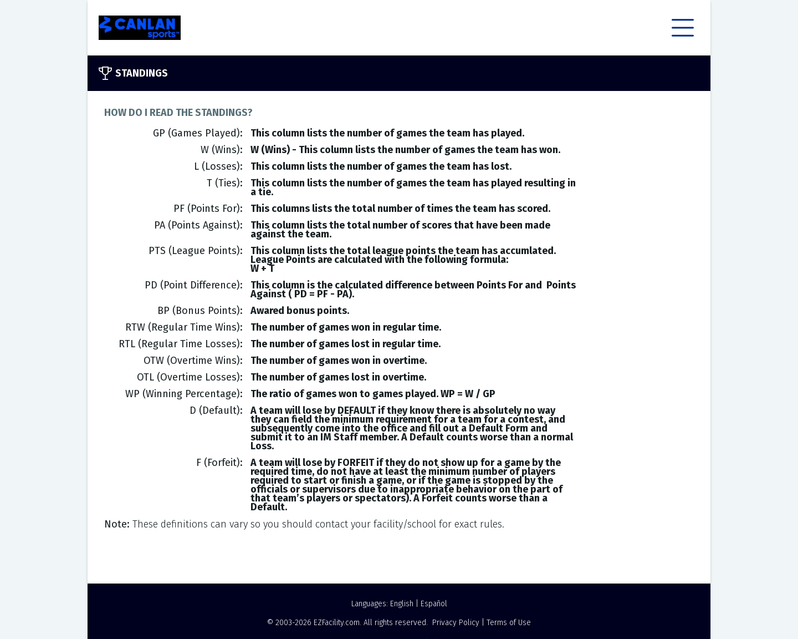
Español (434, 603)
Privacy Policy (455, 622)
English (401, 603)
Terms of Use (509, 622)
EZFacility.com (337, 622)
